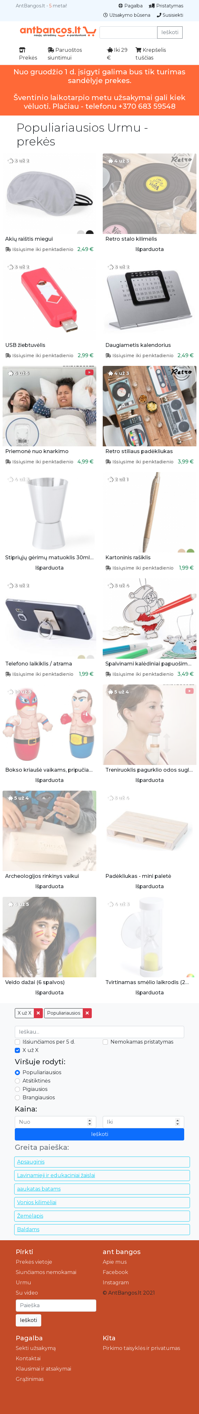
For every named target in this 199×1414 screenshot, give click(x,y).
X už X (24, 1013)
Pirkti (24, 1252)
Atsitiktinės (36, 1081)
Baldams (28, 1229)
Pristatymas (166, 6)
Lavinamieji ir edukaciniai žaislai (56, 1175)
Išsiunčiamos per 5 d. (49, 1042)
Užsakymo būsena (126, 15)
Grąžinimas (29, 1379)
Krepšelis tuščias (151, 54)
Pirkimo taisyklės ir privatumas (141, 1348)
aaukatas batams (39, 1189)
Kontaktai (28, 1358)
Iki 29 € (117, 54)
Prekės (28, 54)
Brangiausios (39, 1097)
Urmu (23, 1282)
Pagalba (130, 6)
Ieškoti (169, 32)
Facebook (115, 1272)
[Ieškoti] (56, 1305)
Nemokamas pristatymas (141, 1042)
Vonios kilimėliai (36, 1202)
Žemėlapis (30, 1216)
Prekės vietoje (34, 1262)
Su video (27, 1293)
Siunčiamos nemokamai (46, 1272)
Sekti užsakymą (36, 1348)
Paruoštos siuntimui (65, 54)
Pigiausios (35, 1089)
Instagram (116, 1282)
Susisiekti (170, 15)
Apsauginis (30, 1162)
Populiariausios (63, 1013)
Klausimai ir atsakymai (43, 1369)
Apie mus (115, 1262)
